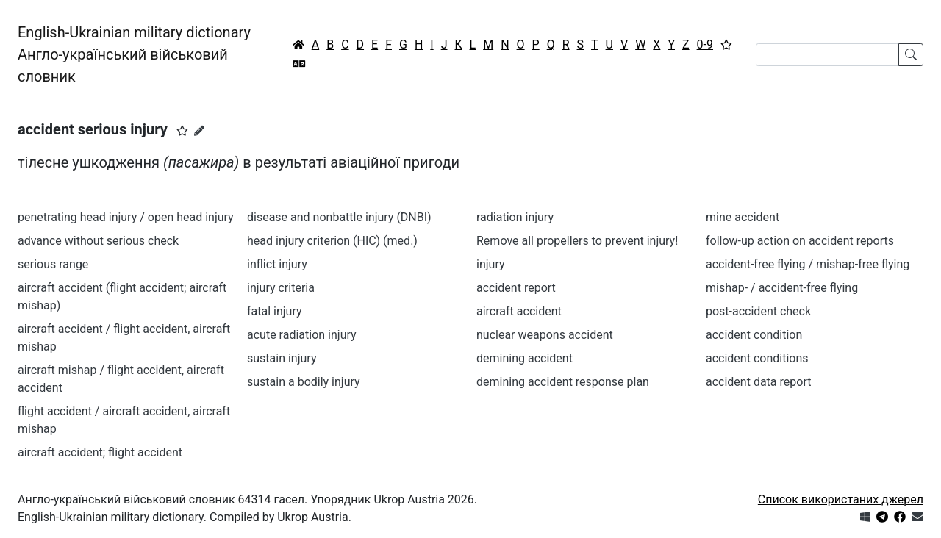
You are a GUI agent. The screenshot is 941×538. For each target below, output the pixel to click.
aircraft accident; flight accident (100, 452)
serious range (53, 264)
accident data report (758, 382)
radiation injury (515, 217)
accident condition (754, 335)
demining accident (524, 358)
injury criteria (281, 288)
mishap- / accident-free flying (782, 288)
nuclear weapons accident (544, 335)
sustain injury (281, 358)
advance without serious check (98, 241)
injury (490, 264)
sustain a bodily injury (303, 382)
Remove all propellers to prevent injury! (577, 241)
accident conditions (757, 358)
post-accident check (758, 311)
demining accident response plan (562, 382)
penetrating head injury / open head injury (126, 217)
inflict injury (277, 264)
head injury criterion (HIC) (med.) (332, 241)
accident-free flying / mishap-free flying (807, 264)
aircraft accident (519, 311)
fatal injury (274, 311)
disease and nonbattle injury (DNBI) (339, 217)
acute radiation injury (302, 335)
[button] (182, 131)
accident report (516, 288)
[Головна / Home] (298, 44)
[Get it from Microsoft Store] (865, 517)
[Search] (827, 54)
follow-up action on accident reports (800, 241)
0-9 (705, 44)
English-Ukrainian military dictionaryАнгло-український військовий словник (134, 54)
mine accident (742, 217)
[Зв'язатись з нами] (917, 517)
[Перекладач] (299, 63)
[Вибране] (726, 44)
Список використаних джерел (840, 499)
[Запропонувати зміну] (199, 131)
